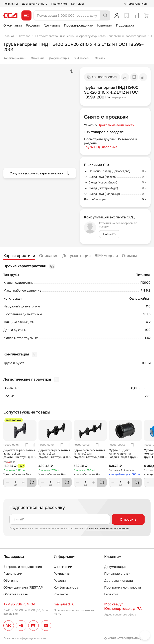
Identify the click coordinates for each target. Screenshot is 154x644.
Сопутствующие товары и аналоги (40, 173)
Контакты (77, 3)
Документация (59, 58)
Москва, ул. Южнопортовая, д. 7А (123, 606)
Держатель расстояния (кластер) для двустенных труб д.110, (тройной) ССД (89, 455)
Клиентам (104, 25)
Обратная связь (15, 594)
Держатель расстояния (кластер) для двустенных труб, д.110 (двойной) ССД (54, 455)
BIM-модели (82, 58)
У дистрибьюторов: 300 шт (124, 474)
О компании (12, 25)
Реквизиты (10, 3)
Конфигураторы (66, 587)
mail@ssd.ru (64, 604)
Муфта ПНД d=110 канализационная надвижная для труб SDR (122, 455)
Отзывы (100, 58)
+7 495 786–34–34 (19, 604)
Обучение (10, 580)
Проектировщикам (78, 25)
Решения (33, 25)
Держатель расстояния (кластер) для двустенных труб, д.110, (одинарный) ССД (19, 455)
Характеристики (14, 58)
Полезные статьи (117, 573)
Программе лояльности (116, 125)
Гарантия (111, 594)
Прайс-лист (59, 3)
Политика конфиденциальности (24, 638)
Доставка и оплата (34, 3)
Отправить (128, 519)
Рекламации (12, 573)
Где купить (52, 25)
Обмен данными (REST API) (24, 587)
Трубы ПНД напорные (100, 147)
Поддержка (125, 25)
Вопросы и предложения (22, 567)
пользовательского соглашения (107, 528)
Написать (109, 234)
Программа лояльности (122, 587)
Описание (37, 58)
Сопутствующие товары (26, 412)
